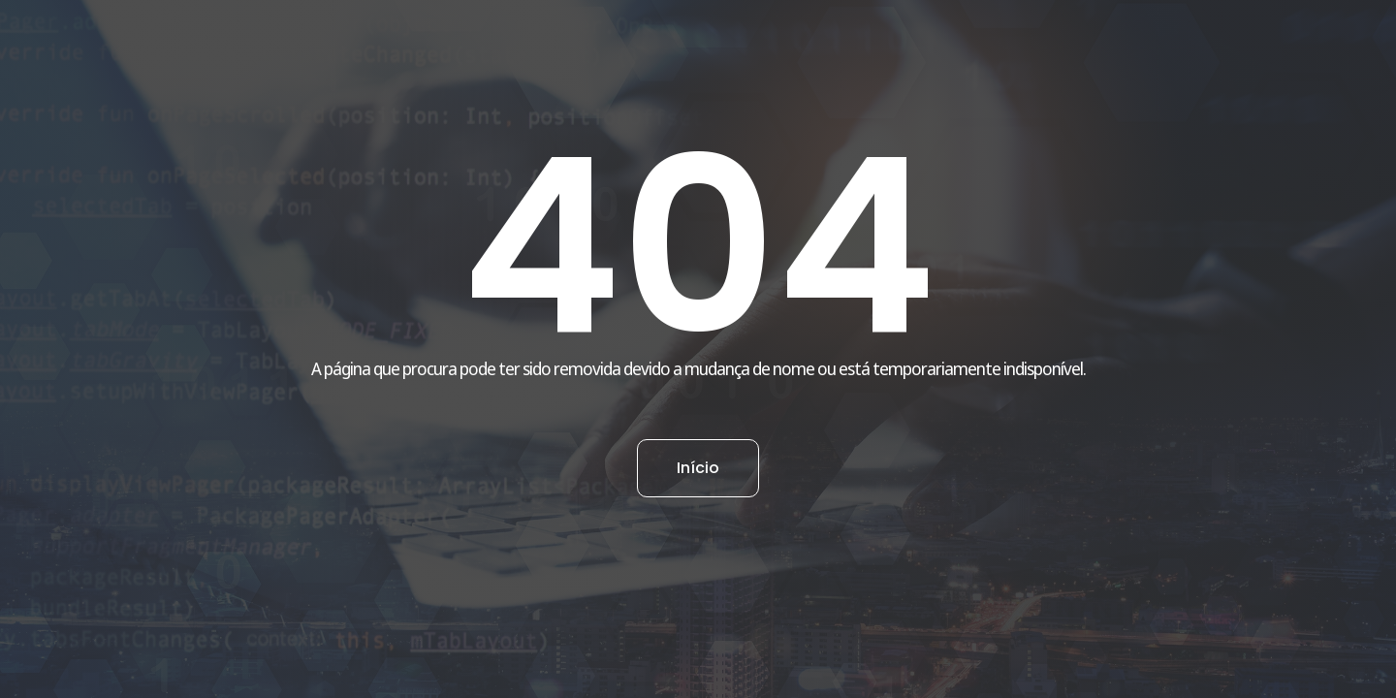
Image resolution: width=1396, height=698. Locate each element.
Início (698, 468)
